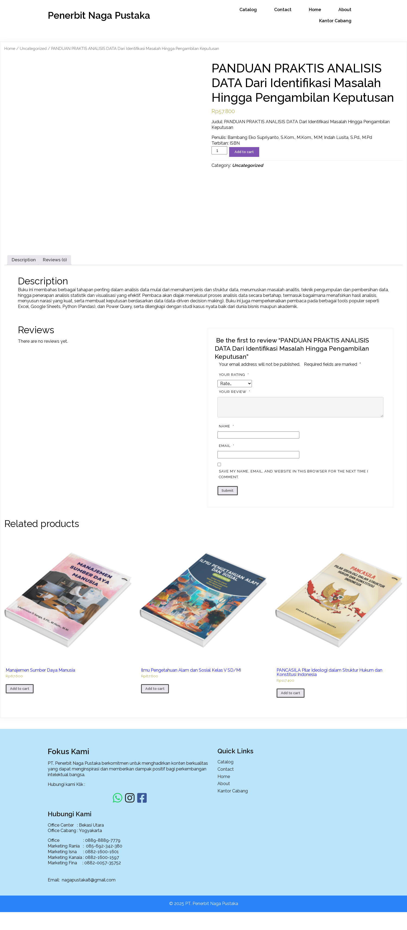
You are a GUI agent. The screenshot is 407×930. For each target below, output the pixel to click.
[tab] (23, 339)
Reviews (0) (55, 338)
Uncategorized (33, 48)
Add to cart (244, 151)
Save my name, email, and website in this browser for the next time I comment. (293, 553)
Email (227, 525)
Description (24, 338)
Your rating (234, 453)
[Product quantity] (219, 150)
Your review (235, 470)
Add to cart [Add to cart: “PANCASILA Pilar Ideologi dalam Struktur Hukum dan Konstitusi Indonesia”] (290, 772)
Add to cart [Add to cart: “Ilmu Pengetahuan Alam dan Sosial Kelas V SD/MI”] (155, 768)
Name (227, 505)
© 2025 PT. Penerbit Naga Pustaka (203, 921)
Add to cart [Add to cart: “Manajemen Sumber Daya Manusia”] (19, 768)
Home (9, 48)
